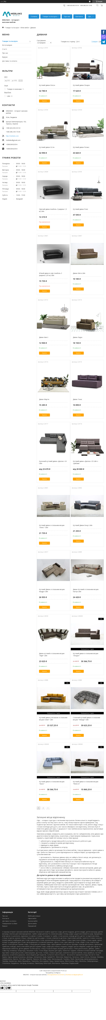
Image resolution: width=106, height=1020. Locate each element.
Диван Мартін (44, 399)
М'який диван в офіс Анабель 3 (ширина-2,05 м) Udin (50, 274)
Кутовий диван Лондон (81, 85)
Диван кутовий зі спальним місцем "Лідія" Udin (51, 654)
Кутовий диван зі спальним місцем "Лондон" (85, 654)
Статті (4, 49)
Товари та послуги (50, 16)
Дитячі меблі (32, 923)
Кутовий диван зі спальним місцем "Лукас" (51, 783)
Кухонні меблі (32, 921)
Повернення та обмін (9, 923)
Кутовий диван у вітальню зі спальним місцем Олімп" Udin (53, 718)
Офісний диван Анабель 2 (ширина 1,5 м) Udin (53, 210)
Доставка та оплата (9, 61)
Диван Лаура (77, 337)
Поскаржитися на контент (56, 975)
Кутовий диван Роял (80, 209)
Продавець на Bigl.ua (53, 973)
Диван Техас (77, 399)
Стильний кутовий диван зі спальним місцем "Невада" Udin (86, 718)
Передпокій (32, 926)
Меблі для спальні (34, 916)
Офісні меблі (32, 918)
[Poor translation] (7, 988)
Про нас (67, 16)
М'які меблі (25, 28)
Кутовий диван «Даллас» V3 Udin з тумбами (85, 462)
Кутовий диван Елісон (47, 85)
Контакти (79, 16)
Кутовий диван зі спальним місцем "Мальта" (85, 783)
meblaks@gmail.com (13, 140)
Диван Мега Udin (79, 273)
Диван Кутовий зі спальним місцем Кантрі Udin (85, 590)
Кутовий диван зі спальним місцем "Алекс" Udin (51, 526)
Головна (34, 16)
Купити (44, 101)
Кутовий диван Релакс (81, 147)
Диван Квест (43, 337)
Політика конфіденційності (74, 975)
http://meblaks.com (12, 136)
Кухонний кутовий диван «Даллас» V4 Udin (53, 462)
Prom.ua (64, 971)
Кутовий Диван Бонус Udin (82, 525)
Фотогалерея (7, 45)
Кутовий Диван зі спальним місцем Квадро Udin (52, 590)
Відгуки (4, 57)
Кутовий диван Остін (46, 147)
